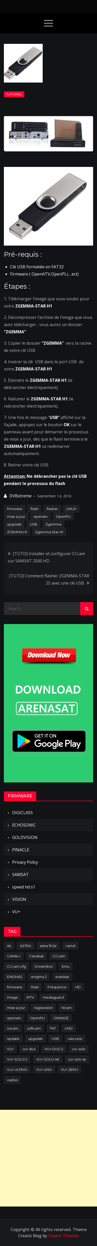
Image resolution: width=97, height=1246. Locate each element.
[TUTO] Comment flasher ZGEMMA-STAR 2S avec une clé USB (49, 579)
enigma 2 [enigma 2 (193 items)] (39, 977)
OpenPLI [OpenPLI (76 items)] (37, 1018)
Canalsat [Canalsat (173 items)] (36, 956)
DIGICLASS (22, 812)
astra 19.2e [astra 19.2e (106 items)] (48, 946)
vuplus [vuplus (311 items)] (12, 1080)
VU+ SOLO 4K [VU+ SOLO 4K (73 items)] (47, 1059)
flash (34, 509)
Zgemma (53, 524)
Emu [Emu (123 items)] (65, 966)
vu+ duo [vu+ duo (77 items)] (29, 1049)
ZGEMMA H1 (17, 532)
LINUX (71, 509)
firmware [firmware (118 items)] (14, 987)
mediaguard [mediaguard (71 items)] (53, 997)
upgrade (14, 524)
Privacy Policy (25, 862)
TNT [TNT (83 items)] (53, 1028)
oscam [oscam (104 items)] (12, 1028)
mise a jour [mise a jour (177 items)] (16, 1008)
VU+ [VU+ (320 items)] (10, 1049)
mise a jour (16, 516)
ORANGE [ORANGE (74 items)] (61, 1018)
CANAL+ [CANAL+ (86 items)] (13, 956)
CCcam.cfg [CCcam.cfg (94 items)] (16, 966)
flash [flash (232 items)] (35, 987)
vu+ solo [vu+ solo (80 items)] (78, 1049)
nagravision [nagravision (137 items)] (43, 1008)
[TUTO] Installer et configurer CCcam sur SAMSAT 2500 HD (46, 557)
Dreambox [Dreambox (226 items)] (44, 966)
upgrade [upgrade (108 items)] (35, 1039)
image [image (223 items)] (12, 997)
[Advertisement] (48, 1158)
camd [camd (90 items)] (70, 946)
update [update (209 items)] (13, 1039)
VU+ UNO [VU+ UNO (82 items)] (44, 1069)
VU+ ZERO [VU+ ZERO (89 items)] (69, 1069)
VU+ (16, 912)
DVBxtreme (20, 496)
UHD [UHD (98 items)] (69, 1028)
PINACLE (20, 850)
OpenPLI (63, 516)
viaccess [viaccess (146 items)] (75, 1039)
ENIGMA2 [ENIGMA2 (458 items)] (14, 977)
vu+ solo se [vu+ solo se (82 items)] (77, 1059)
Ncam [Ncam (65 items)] (67, 1008)
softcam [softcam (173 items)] (34, 1028)
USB (33, 524)
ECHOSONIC (24, 825)
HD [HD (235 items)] (78, 987)
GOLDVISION (25, 837)
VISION (19, 899)
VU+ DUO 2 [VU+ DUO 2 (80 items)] (53, 1049)
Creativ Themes (63, 1236)
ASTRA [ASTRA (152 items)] (25, 946)
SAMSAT (20, 874)
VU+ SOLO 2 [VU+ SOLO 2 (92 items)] (17, 1059)
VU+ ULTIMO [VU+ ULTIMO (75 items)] (17, 1069)
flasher (52, 509)
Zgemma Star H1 (49, 532)
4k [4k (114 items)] (9, 946)
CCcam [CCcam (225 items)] (59, 956)
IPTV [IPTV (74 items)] (30, 997)
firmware (14, 509)
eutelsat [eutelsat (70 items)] (62, 977)
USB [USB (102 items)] (55, 1039)
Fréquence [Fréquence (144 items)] (57, 987)
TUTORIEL (14, 94)
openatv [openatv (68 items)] (14, 1018)
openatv (40, 516)
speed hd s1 (23, 887)
